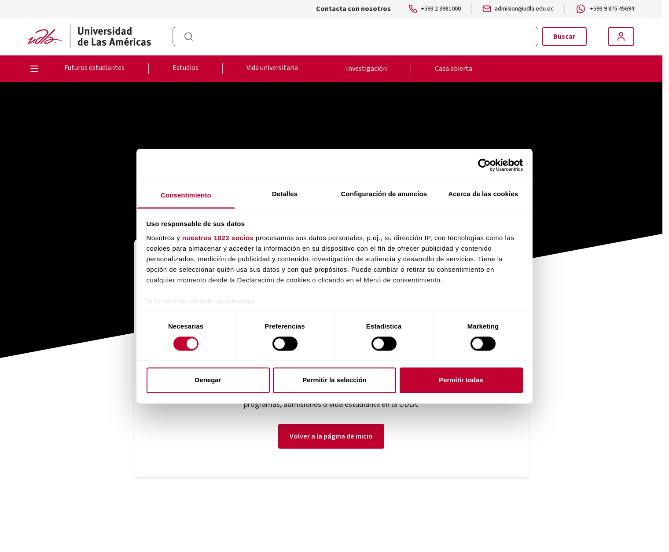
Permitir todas (461, 380)
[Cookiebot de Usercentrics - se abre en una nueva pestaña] (484, 165)
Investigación (366, 68)
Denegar (208, 380)
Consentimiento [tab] (186, 195)
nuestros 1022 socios (218, 237)
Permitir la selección (334, 380)
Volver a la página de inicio (331, 436)
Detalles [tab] (285, 193)
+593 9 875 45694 (612, 9)
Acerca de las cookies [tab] (483, 193)
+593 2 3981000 (441, 9)
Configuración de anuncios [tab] (384, 193)
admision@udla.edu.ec (524, 9)
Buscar (564, 36)
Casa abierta (453, 68)
